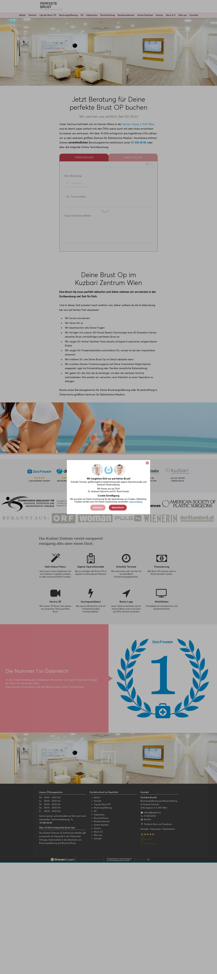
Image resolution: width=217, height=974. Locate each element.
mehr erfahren (136, 502)
